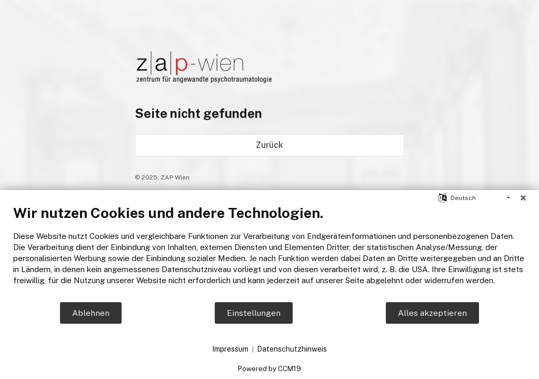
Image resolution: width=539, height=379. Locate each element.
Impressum (230, 349)
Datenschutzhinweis (292, 349)
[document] (269, 253)
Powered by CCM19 (269, 369)
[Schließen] (523, 198)
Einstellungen (254, 313)
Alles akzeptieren (432, 313)
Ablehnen (90, 313)
